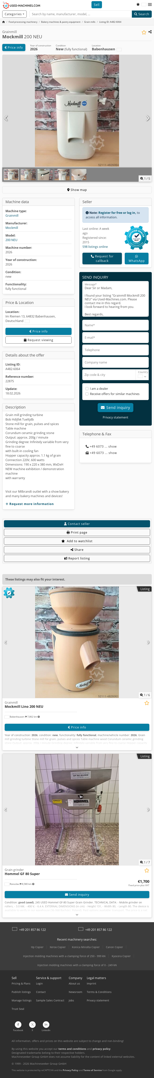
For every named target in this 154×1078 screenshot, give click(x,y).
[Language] (144, 4)
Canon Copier (114, 947)
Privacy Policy (70, 1070)
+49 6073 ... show (101, 446)
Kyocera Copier (121, 956)
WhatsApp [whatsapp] (137, 259)
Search (141, 14)
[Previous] (6, 118)
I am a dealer (99, 389)
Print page (77, 532)
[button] (150, 4)
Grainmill (11, 215)
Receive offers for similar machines (115, 394)
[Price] (138, 883)
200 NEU (11, 240)
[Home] (23, 21)
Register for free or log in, (117, 213)
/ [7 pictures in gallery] (145, 862)
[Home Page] (3, 21)
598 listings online (95, 247)
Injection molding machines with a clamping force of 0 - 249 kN (77, 965)
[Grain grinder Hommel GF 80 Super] (77, 809)
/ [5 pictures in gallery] (145, 178)
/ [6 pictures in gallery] (145, 695)
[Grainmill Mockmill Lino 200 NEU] (77, 642)
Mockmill (11, 228)
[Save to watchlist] (143, 32)
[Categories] (14, 14)
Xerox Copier (58, 947)
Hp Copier (37, 947)
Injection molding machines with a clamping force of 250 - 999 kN (64, 956)
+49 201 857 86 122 (32, 930)
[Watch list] (138, 4)
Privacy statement (115, 417)
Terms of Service (92, 1070)
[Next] (148, 118)
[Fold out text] (77, 747)
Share (77, 550)
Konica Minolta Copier (86, 947)
